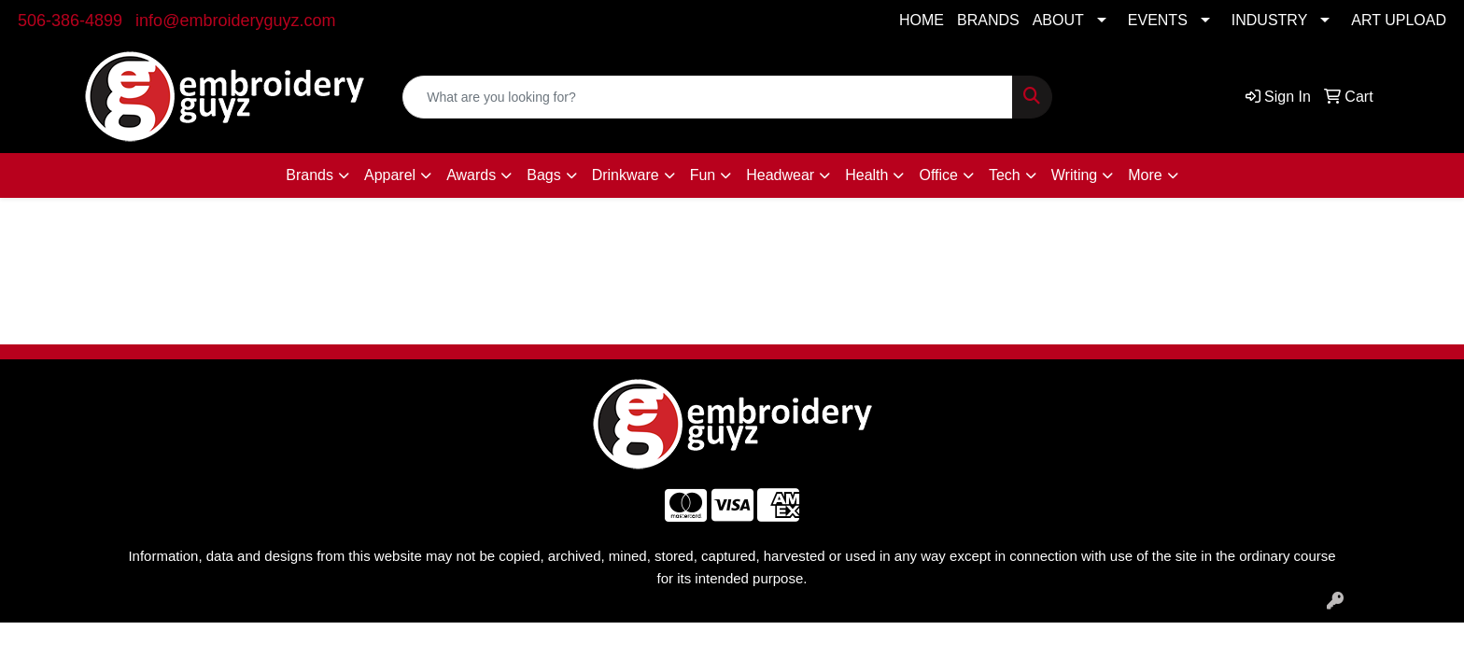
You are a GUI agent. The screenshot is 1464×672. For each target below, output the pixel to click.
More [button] (1144, 175)
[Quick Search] (707, 97)
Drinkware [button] (625, 175)
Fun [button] (703, 175)
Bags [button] (543, 175)
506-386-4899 (70, 20)
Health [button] (866, 175)
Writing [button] (1074, 175)
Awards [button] (471, 175)
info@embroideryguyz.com (235, 20)
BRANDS (988, 20)
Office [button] (938, 175)
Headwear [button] (780, 175)
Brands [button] (309, 175)
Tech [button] (1005, 175)
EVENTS (1158, 20)
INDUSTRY (1270, 20)
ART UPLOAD (1398, 20)
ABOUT (1058, 20)
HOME (921, 20)
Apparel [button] (389, 175)
